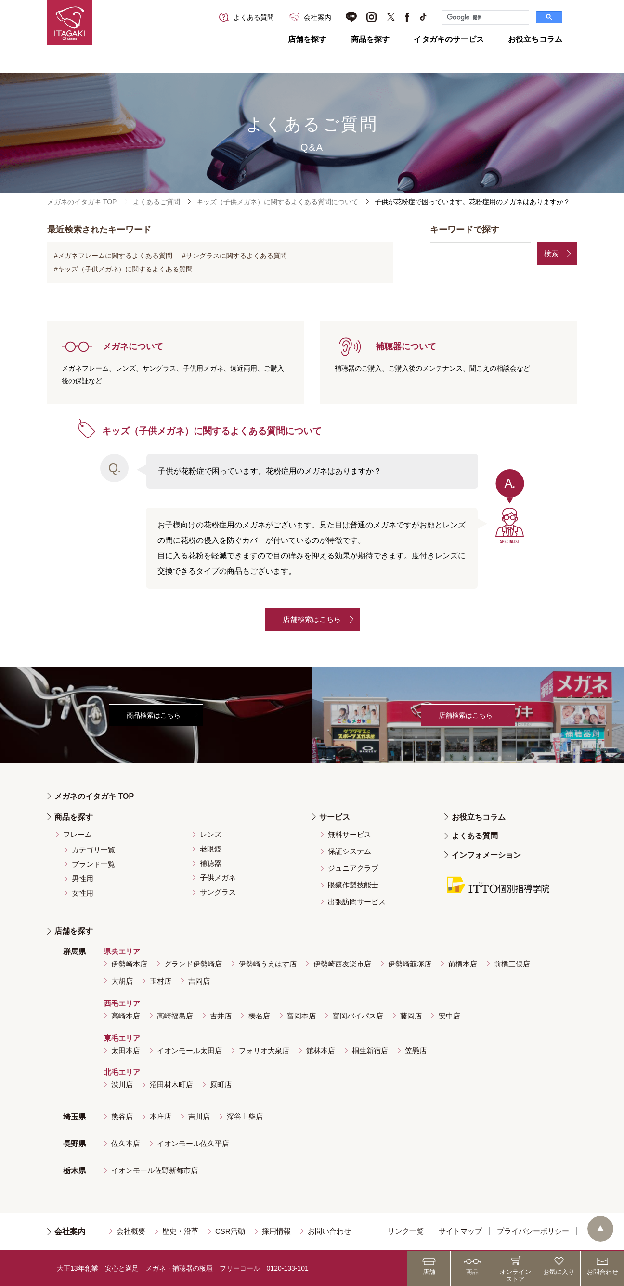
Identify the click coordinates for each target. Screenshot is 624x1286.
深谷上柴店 (245, 1116)
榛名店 (259, 1016)
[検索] (484, 17)
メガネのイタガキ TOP (82, 202)
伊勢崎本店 (129, 964)
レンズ (210, 834)
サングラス (218, 892)
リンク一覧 (406, 1231)
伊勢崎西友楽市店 (342, 964)
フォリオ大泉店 (264, 1050)
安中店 (449, 1016)
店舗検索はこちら (312, 619)
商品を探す (370, 39)
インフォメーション (486, 855)
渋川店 (122, 1084)
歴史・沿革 (180, 1231)
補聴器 (210, 863)
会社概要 (131, 1231)
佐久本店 (125, 1143)
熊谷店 (122, 1116)
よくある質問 (475, 836)
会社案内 (69, 1231)
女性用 (82, 893)
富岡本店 (301, 1016)
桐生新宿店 (370, 1050)
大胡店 (122, 981)
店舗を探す (307, 39)
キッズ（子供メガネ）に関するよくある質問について (277, 202)
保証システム (349, 851)
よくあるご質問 (156, 202)
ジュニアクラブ (353, 868)
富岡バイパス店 (358, 1016)
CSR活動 (230, 1231)
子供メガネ (218, 878)
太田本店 (125, 1050)
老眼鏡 (210, 849)
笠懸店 (416, 1050)
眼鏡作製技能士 (353, 885)
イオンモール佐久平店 (193, 1143)
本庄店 (160, 1116)
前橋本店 (462, 964)
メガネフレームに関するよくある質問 (115, 255)
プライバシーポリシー (533, 1231)
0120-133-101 (288, 1268)
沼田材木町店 (171, 1084)
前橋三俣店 (512, 964)
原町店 (221, 1084)
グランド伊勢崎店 (193, 964)
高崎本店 (125, 1016)
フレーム (77, 834)
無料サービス (349, 834)
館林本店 (320, 1050)
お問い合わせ (329, 1231)
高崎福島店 (175, 1016)
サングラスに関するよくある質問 (236, 255)
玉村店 (160, 981)
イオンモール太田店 (189, 1050)
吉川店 (199, 1116)
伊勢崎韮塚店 (409, 964)
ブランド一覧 (93, 864)
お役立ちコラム (535, 39)
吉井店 (221, 1016)
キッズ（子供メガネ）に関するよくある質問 (125, 269)
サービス (334, 817)
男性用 (82, 878)
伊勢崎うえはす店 (268, 964)
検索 (551, 253)
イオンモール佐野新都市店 (154, 1170)
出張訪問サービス (357, 902)
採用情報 (276, 1231)
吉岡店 (199, 981)
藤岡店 (411, 1016)
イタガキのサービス (448, 39)
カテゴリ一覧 (93, 850)
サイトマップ (460, 1231)
